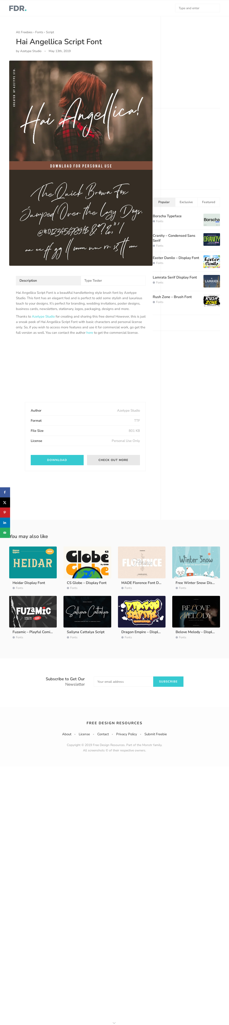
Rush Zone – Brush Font (172, 296)
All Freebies (24, 32)
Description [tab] (28, 280)
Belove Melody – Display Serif (200, 632)
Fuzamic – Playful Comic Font (36, 632)
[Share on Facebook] (5, 492)
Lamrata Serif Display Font (175, 277)
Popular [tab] (164, 202)
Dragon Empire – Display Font (145, 632)
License (84, 734)
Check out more (113, 460)
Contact (103, 734)
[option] (81, 163)
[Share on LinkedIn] (5, 523)
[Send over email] (5, 533)
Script (50, 32)
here (89, 332)
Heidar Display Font (29, 582)
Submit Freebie (155, 734)
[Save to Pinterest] (5, 512)
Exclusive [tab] (186, 202)
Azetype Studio (43, 316)
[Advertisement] (49, 372)
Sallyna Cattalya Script (86, 632)
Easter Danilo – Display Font (176, 257)
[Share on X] (5, 502)
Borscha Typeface (167, 216)
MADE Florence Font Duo (142, 582)
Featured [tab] (208, 202)
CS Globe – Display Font (87, 582)
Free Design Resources (114, 723)
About (66, 734)
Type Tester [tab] (93, 280)
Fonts (39, 32)
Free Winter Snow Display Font (201, 582)
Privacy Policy (126, 734)
